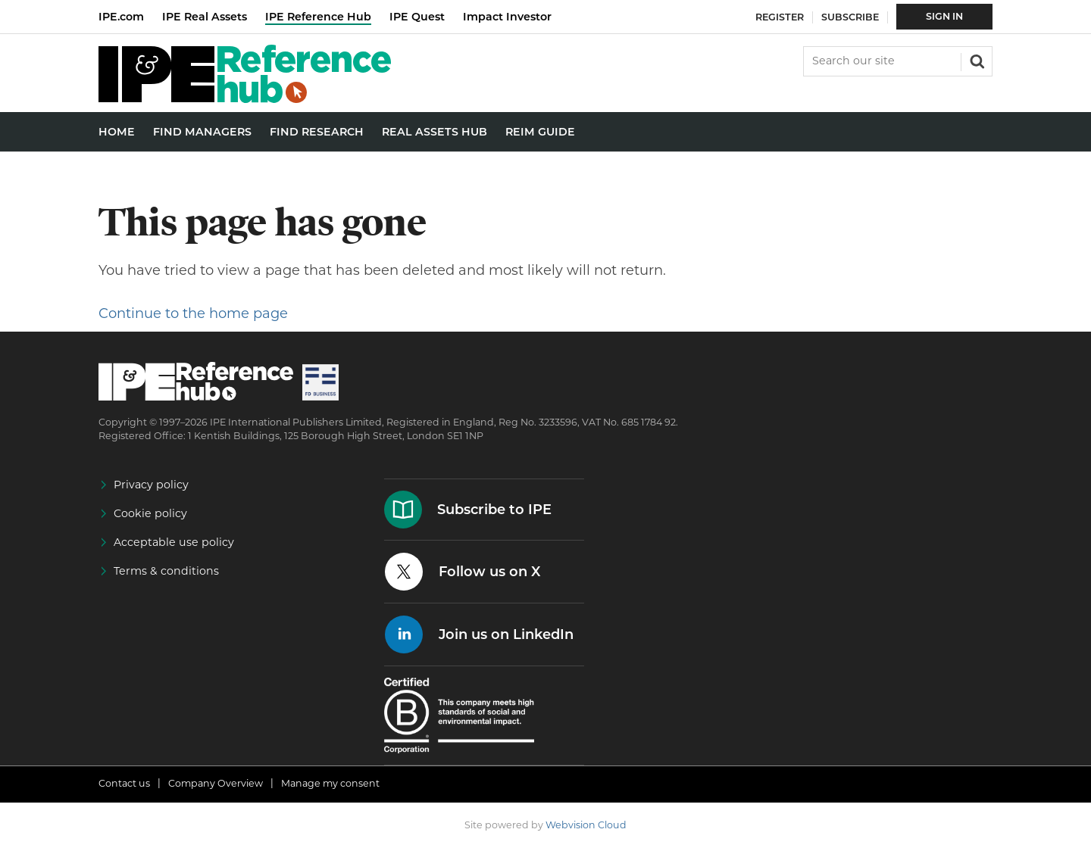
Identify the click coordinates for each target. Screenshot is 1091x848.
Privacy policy (151, 484)
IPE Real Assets (204, 16)
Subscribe (850, 17)
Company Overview (215, 783)
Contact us (124, 783)
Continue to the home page (193, 313)
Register (779, 17)
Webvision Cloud (586, 825)
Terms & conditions (166, 571)
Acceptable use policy (174, 542)
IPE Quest (417, 16)
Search (975, 59)
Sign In (944, 16)
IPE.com (121, 16)
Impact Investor (507, 16)
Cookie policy (150, 513)
